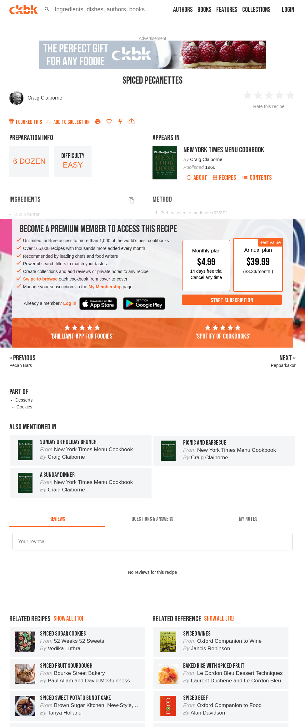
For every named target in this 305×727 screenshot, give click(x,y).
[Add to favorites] (109, 121)
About (196, 178)
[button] (47, 9)
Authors (183, 10)
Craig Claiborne (45, 97)
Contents (257, 178)
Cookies (24, 406)
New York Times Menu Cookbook (223, 149)
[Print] (97, 121)
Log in (69, 303)
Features (227, 10)
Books (205, 10)
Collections (256, 10)
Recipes (224, 178)
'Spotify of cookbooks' (223, 332)
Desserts (23, 400)
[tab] (57, 519)
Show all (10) (68, 618)
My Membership (105, 286)
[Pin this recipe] (120, 121)
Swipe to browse (40, 278)
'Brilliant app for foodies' (82, 332)
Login (288, 10)
